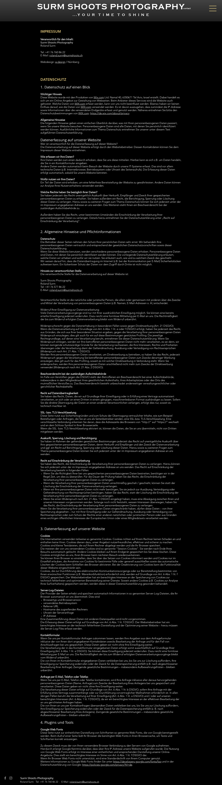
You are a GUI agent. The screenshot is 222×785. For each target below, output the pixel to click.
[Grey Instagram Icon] (11, 778)
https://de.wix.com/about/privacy (109, 113)
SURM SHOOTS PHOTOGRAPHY (111, 6)
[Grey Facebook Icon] (5, 778)
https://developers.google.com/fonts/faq (137, 761)
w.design (60, 62)
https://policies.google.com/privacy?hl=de (107, 764)
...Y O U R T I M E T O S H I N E (111, 15)
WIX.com (80, 103)
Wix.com (99, 97)
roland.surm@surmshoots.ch (66, 55)
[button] (212, 8)
